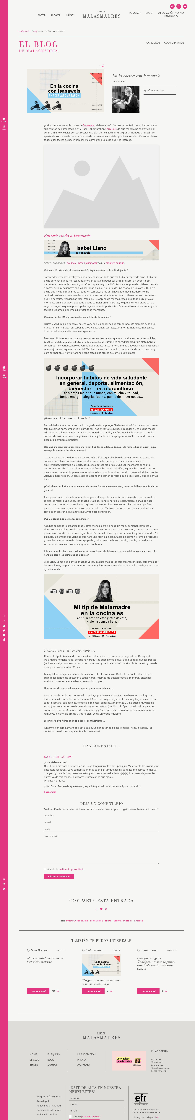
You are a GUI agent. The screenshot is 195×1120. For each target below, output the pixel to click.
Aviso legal (43, 1083)
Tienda (70, 14)
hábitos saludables (122, 902)
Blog (149, 12)
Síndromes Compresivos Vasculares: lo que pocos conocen (160, 1048)
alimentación (96, 902)
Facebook (71, 245)
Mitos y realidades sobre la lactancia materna (45, 942)
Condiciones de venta (49, 1092)
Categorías (153, 42)
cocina (108, 902)
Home (42, 14)
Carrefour (110, 128)
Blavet (157, 1099)
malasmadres (25, 31)
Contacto (83, 1047)
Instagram (91, 245)
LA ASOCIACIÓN (86, 1036)
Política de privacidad (49, 1087)
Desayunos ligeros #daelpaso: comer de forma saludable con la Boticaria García (156, 945)
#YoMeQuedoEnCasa (77, 902)
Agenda (52, 1047)
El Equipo (53, 1036)
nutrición (138, 902)
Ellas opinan (159, 1033)
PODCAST (134, 12)
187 (55, 973)
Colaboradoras (174, 42)
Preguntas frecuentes (49, 1078)
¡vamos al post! (38, 972)
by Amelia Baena (147, 932)
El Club (55, 14)
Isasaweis (88, 125)
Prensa (81, 1041)
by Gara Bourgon (37, 932)
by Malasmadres (154, 90)
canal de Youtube (114, 245)
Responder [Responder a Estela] (50, 773)
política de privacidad (90, 1098)
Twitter (80, 245)
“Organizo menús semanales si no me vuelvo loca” (101, 964)
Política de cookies (47, 1096)
